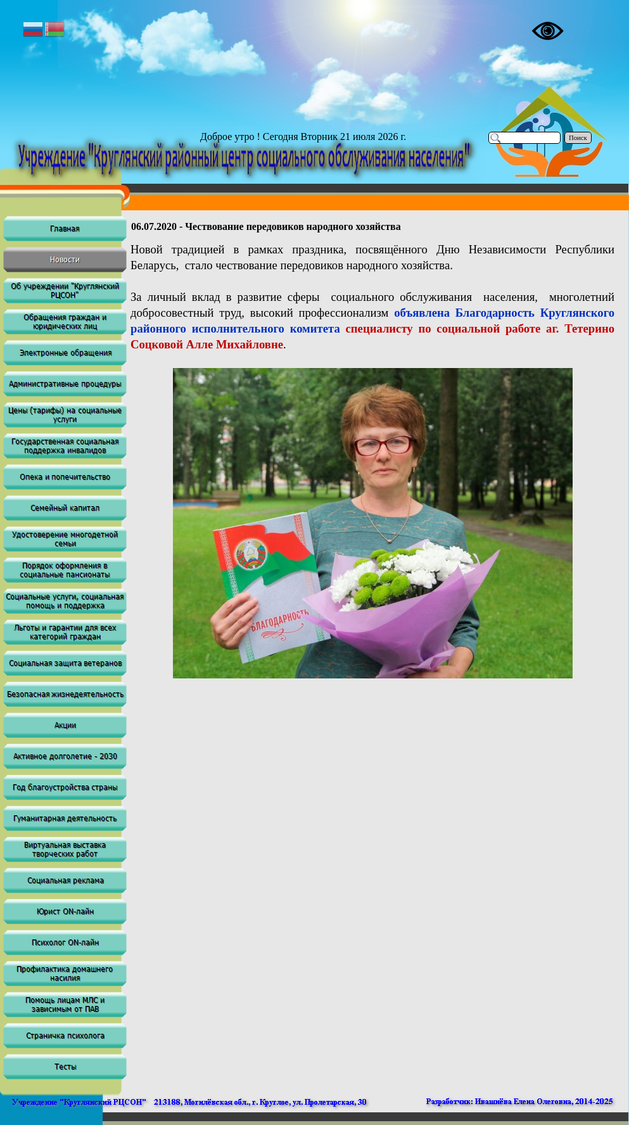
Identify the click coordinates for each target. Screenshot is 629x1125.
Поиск (578, 137)
